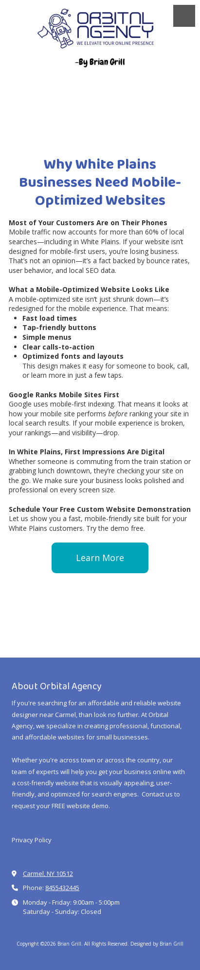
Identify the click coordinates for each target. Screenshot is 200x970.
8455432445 (62, 887)
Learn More (100, 557)
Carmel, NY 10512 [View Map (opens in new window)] (48, 873)
